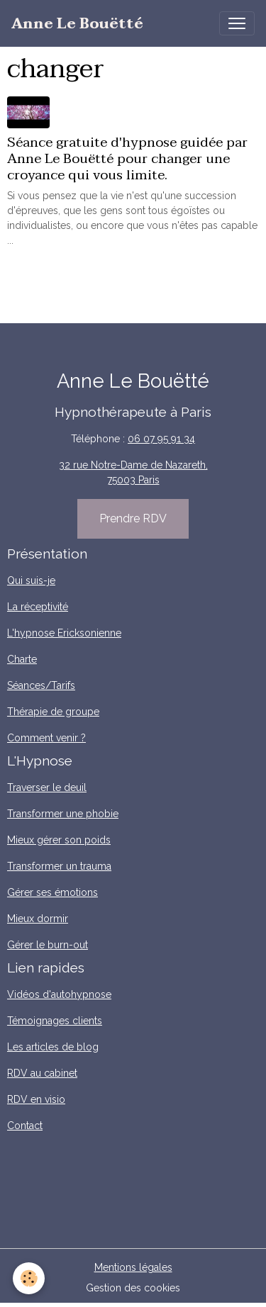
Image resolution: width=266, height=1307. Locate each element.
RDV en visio (36, 1099)
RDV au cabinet (42, 1073)
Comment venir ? (46, 738)
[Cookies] (29, 1278)
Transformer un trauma (59, 866)
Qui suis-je (31, 580)
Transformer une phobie (62, 813)
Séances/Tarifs (41, 685)
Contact (25, 1125)
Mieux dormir (37, 918)
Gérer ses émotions (52, 892)
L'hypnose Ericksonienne (64, 633)
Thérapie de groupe (53, 711)
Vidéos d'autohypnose (59, 994)
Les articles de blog (53, 1047)
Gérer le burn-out (47, 944)
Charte (22, 659)
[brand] (77, 24)
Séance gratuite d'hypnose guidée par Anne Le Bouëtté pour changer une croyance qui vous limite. (127, 158)
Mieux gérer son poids (59, 840)
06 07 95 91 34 (161, 438)
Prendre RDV (133, 518)
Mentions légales (133, 1267)
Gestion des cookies (133, 1288)
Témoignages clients (54, 1020)
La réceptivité (37, 606)
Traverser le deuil (47, 787)
